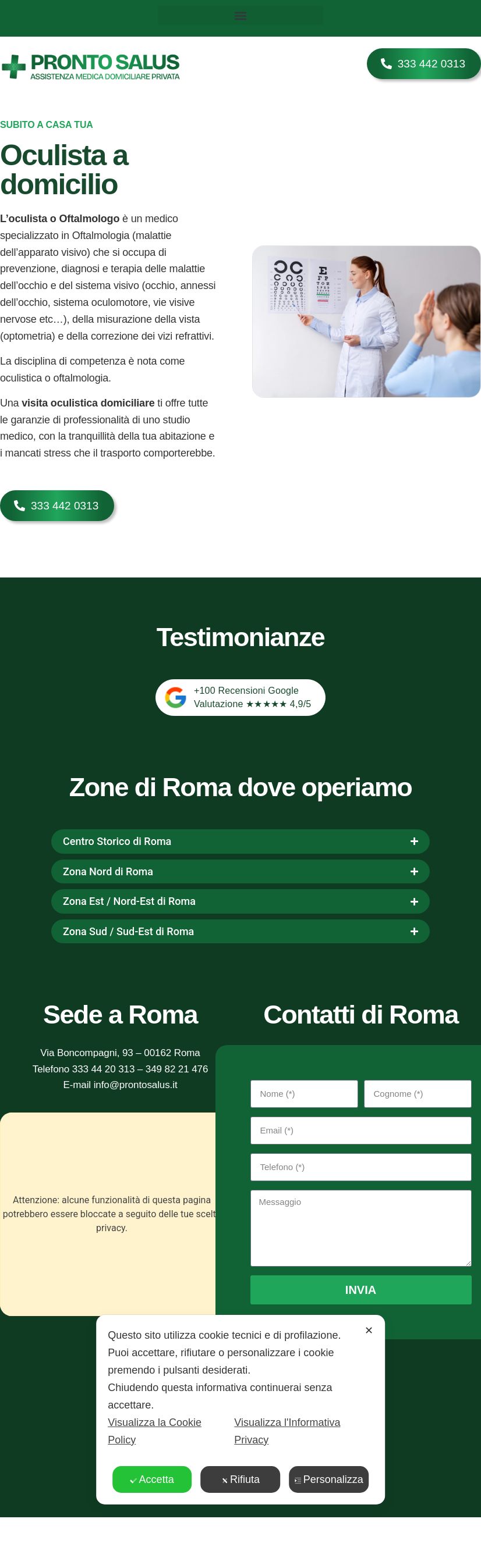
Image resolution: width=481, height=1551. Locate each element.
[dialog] (240, 1409)
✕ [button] (369, 1330)
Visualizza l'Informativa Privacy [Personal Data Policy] (287, 1431)
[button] (241, 15)
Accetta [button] (152, 1479)
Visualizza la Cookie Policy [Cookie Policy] (154, 1431)
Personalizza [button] (329, 1479)
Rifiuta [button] (240, 1479)
